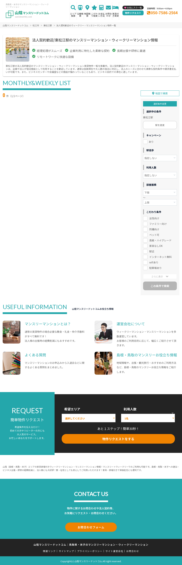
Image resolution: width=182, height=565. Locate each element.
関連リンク (49, 550)
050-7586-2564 (164, 12)
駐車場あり (155, 267)
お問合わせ (108, 14)
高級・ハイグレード (160, 240)
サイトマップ (66, 550)
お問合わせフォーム (91, 526)
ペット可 (154, 234)
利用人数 (130, 408)
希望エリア (72, 408)
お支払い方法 (101, 14)
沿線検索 (80, 14)
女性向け (154, 218)
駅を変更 (160, 124)
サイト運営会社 (114, 550)
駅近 (151, 251)
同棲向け (154, 229)
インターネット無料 (160, 256)
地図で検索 (161, 93)
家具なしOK (156, 245)
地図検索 (87, 14)
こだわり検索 (94, 14)
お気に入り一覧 (134, 7)
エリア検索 (73, 14)
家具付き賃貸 (115, 14)
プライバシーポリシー (89, 550)
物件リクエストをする (118, 438)
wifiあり (153, 262)
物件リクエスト (133, 13)
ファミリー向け (158, 223)
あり (151, 141)
